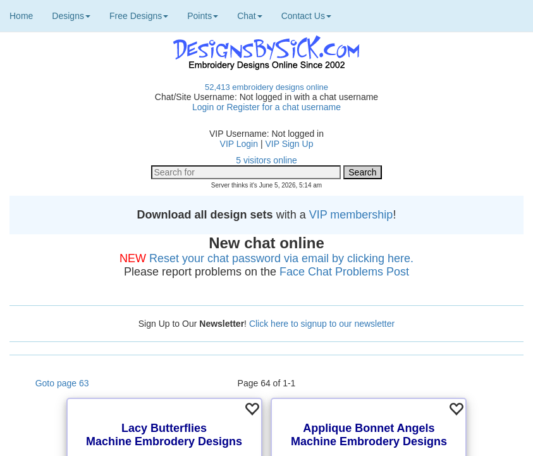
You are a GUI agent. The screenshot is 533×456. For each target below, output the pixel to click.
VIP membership (351, 214)
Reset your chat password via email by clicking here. (281, 258)
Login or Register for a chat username (266, 107)
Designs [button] (71, 16)
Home (21, 16)
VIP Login (239, 144)
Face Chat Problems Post (344, 271)
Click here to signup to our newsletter (322, 324)
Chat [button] (249, 16)
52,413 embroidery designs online (266, 87)
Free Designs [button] (138, 16)
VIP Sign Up (289, 144)
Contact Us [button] (306, 16)
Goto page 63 (62, 383)
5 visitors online (266, 160)
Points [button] (202, 16)
